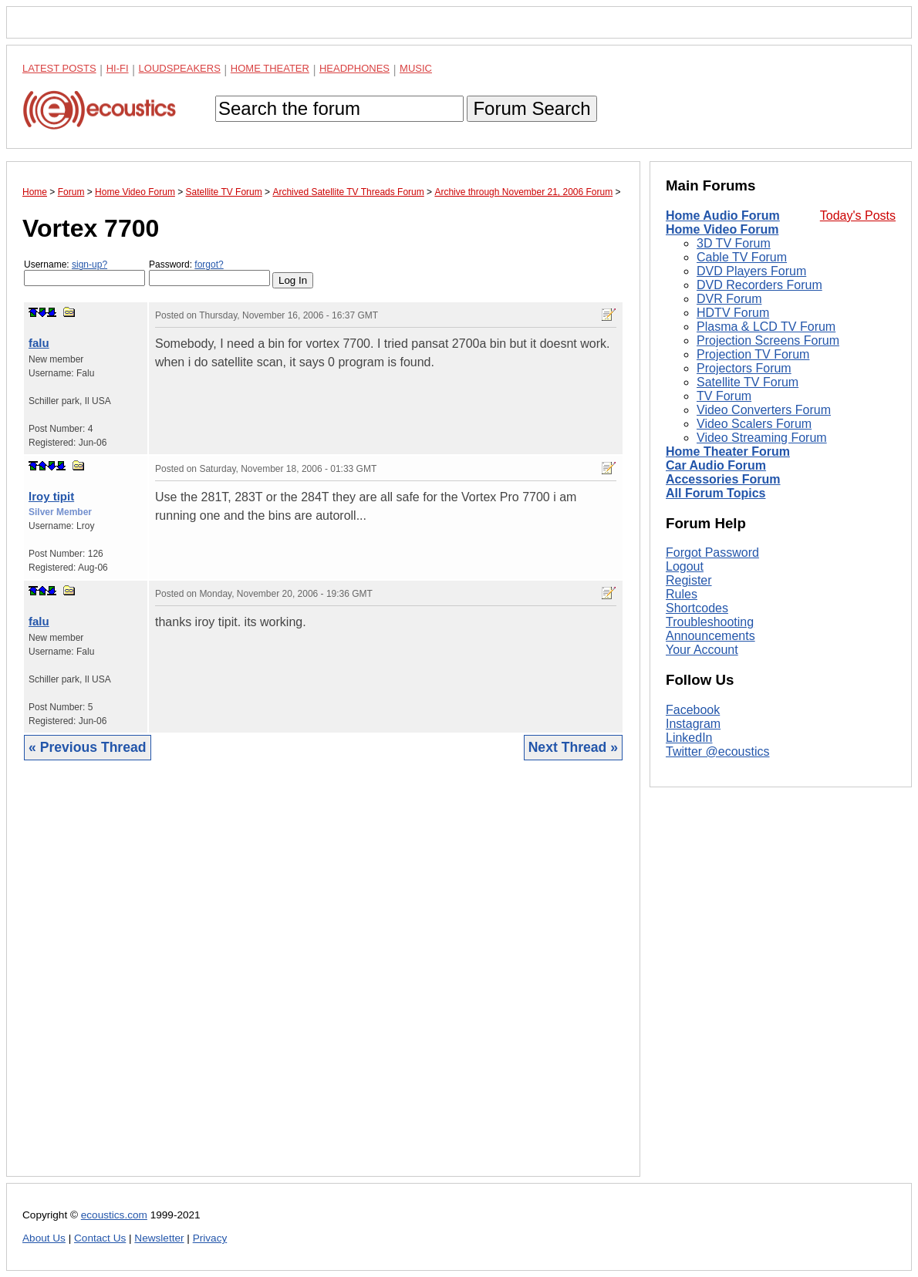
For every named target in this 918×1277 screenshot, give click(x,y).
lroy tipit (51, 496)
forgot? (208, 264)
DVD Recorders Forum (759, 284)
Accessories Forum (723, 479)
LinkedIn (689, 737)
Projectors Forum (744, 368)
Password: (209, 272)
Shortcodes (697, 608)
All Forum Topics (715, 493)
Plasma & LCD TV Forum (766, 326)
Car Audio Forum (716, 465)
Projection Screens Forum (768, 340)
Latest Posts (59, 68)
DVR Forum (729, 298)
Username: (84, 272)
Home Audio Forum (723, 215)
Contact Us (100, 1238)
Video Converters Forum (764, 409)
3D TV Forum (734, 243)
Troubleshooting (710, 621)
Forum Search (531, 108)
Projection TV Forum (753, 354)
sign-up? (89, 264)
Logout (685, 566)
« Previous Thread (88, 747)
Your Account (702, 649)
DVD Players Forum (751, 271)
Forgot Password (712, 552)
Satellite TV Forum (747, 382)
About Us (44, 1238)
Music (416, 68)
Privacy (210, 1238)
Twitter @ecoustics (718, 751)
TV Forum (724, 396)
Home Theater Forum (728, 451)
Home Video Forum (722, 229)
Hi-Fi (117, 68)
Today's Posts (858, 215)
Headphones (354, 68)
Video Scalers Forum (754, 423)
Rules (681, 594)
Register (689, 580)
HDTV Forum (733, 312)
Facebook (693, 709)
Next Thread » (573, 747)
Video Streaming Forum (762, 437)
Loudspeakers (180, 68)
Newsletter (159, 1238)
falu (39, 342)
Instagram (693, 723)
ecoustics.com (114, 1215)
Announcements (710, 635)
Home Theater (270, 68)
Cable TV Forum (742, 257)
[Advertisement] (323, 980)
